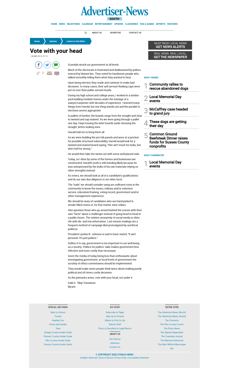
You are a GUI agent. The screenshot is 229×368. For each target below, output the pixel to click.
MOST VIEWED (151, 77)
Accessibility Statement (138, 357)
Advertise (115, 32)
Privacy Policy (120, 357)
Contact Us (135, 32)
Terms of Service (105, 357)
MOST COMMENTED (154, 155)
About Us (97, 32)
